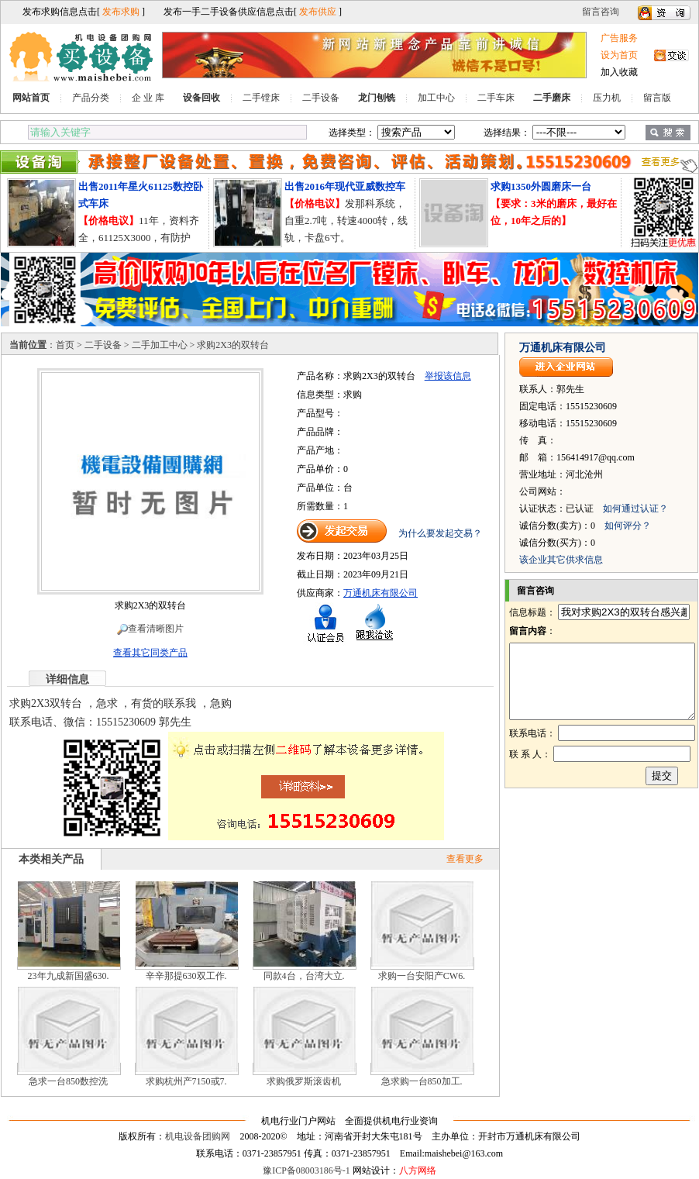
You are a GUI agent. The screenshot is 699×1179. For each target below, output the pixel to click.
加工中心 (436, 97)
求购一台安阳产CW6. (421, 975)
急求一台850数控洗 (68, 1081)
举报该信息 (448, 376)
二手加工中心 (160, 345)
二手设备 (320, 97)
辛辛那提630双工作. (186, 975)
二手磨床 (551, 97)
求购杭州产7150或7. (186, 1081)
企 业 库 (148, 97)
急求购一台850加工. (422, 1081)
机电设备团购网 (197, 1136)
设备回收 (201, 97)
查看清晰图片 (150, 628)
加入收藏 (619, 72)
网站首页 (31, 97)
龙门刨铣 (376, 97)
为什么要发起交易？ (440, 533)
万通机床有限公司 (380, 593)
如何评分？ (627, 525)
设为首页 (619, 55)
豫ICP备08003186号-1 (306, 1170)
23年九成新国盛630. (68, 975)
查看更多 (465, 858)
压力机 (607, 97)
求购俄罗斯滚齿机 (304, 1081)
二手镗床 (261, 97)
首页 (65, 345)
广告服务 (619, 38)
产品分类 (90, 97)
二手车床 (496, 97)
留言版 (657, 97)
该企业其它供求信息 (561, 559)
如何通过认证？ (635, 508)
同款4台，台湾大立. (304, 975)
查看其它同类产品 (150, 652)
